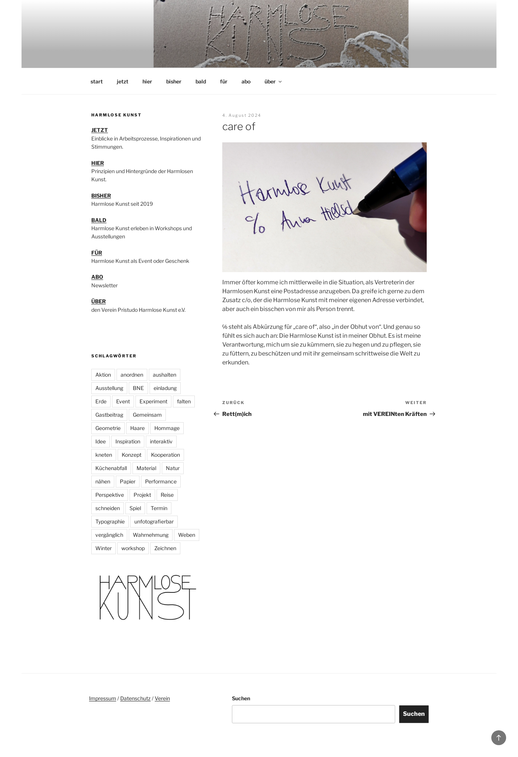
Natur (173, 468)
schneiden (107, 508)
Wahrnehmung (150, 535)
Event (123, 401)
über (274, 81)
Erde (100, 401)
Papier (127, 481)
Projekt (142, 495)
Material (146, 468)
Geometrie (108, 428)
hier (147, 81)
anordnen (132, 374)
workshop (133, 548)
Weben (186, 535)
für (223, 81)
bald (201, 81)
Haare (137, 428)
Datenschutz (135, 698)
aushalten (164, 374)
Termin (159, 508)
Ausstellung (109, 388)
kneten (103, 455)
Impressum (102, 698)
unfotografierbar (154, 521)
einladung (165, 388)
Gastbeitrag (109, 414)
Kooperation (165, 455)
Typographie (110, 521)
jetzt (122, 81)
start (97, 81)
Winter (103, 548)
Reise (167, 495)
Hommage (167, 428)
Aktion (103, 374)
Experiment (153, 401)
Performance (161, 481)
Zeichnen (165, 548)
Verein (162, 698)
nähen (102, 481)
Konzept (131, 455)
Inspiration (127, 441)
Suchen (241, 698)
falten (184, 401)
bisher (173, 81)
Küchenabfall (111, 468)
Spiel (135, 508)
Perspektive (109, 495)
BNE (138, 388)
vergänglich (109, 535)
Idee (100, 441)
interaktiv (161, 441)
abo (246, 81)
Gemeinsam (147, 414)
